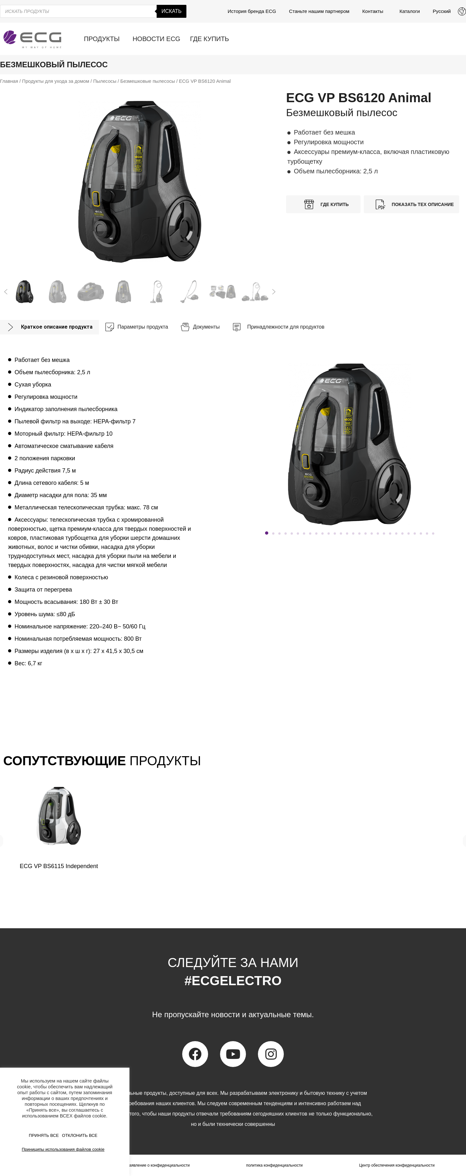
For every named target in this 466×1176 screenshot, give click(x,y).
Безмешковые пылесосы (147, 81)
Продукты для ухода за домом (55, 81)
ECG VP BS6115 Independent (59, 866)
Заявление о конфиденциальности (158, 1165)
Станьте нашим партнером (319, 11)
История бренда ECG (251, 11)
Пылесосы (104, 81)
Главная (9, 81)
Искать (171, 11)
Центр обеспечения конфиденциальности (397, 1165)
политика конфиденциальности (274, 1165)
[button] (5, 291)
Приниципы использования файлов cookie (63, 1149)
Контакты (374, 11)
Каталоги (409, 11)
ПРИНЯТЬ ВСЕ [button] (44, 1135)
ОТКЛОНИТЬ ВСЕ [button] (79, 1135)
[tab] (49, 327)
